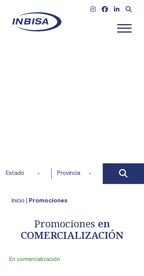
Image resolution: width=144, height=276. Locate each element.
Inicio (18, 201)
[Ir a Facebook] (105, 10)
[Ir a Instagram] (93, 10)
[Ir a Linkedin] (116, 10)
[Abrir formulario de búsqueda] (129, 10)
